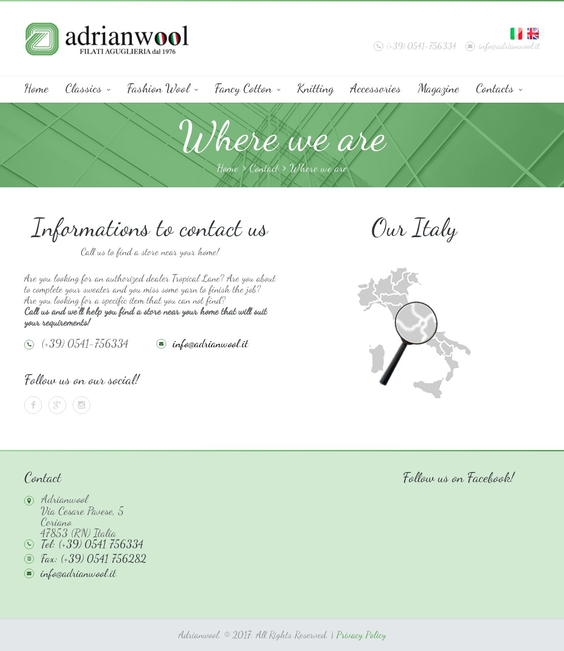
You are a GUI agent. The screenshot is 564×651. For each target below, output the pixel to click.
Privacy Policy (361, 634)
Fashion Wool (162, 88)
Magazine (438, 88)
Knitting (315, 88)
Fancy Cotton (247, 88)
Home (36, 88)
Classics (87, 88)
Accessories (375, 88)
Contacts (499, 88)
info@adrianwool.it (502, 46)
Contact (263, 168)
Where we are (318, 168)
